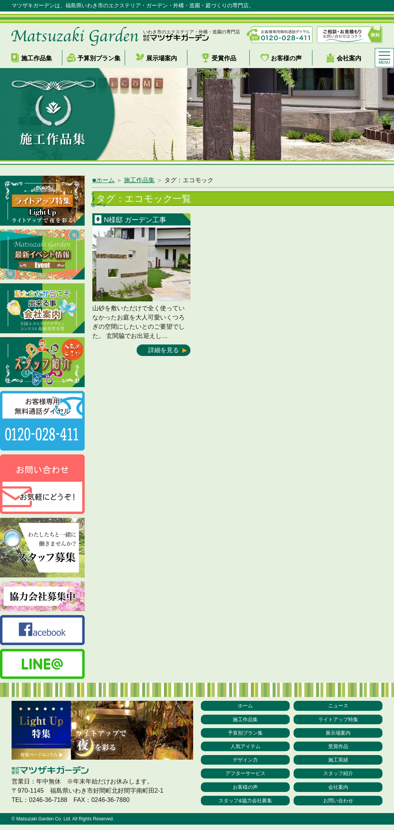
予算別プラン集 (93, 58)
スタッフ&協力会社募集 (245, 805)
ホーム (245, 706)
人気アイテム (245, 748)
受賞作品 (218, 58)
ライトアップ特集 (338, 720)
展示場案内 (156, 58)
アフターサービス (245, 777)
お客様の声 (281, 58)
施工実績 (338, 763)
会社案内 (343, 58)
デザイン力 (245, 763)
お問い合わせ (338, 805)
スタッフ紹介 (338, 777)
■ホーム (103, 180)
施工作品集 (31, 58)
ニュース (338, 706)
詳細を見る (163, 350)
